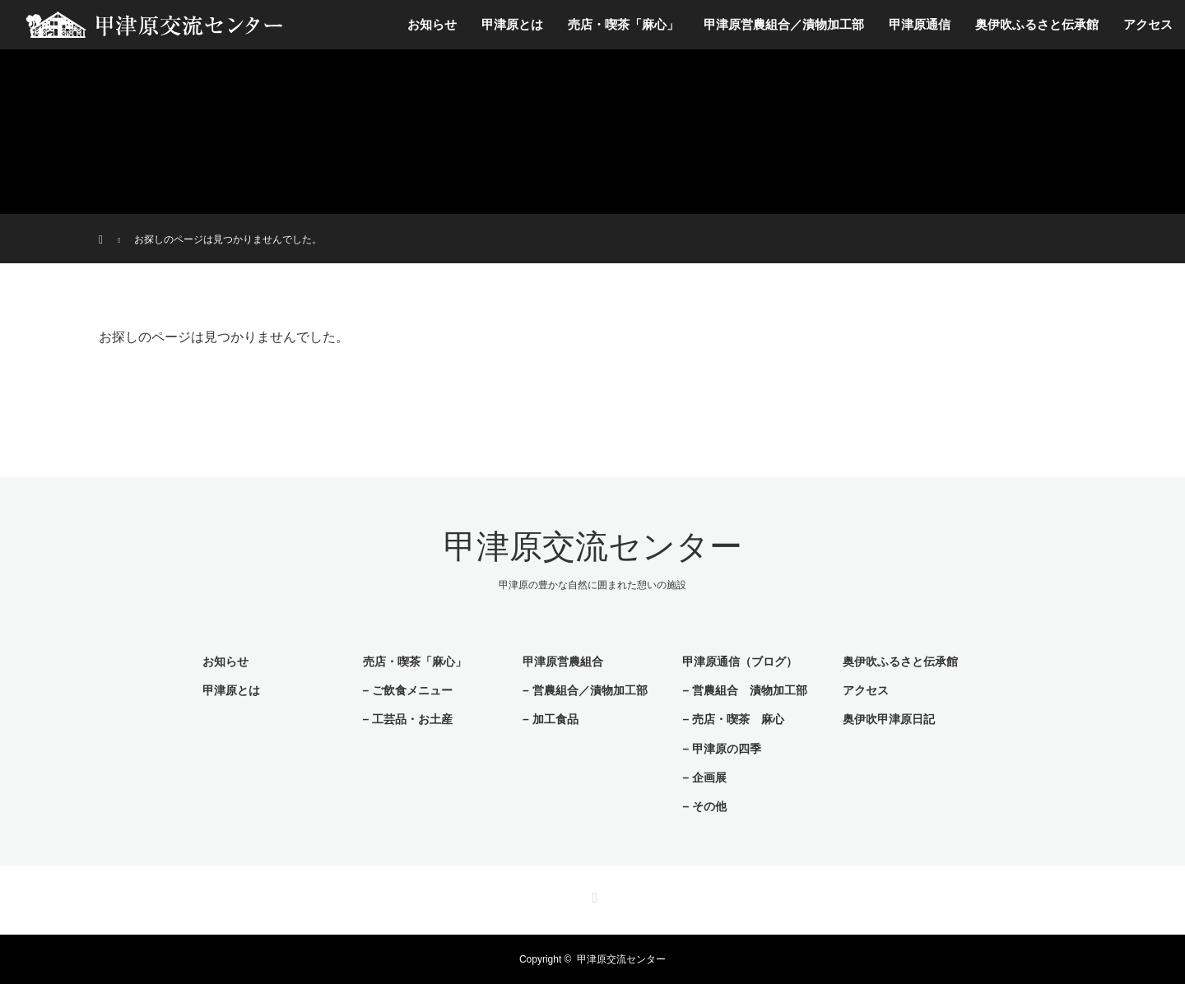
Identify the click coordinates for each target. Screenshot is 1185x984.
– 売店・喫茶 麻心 (733, 719)
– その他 (704, 806)
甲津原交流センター (593, 546)
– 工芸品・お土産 (408, 719)
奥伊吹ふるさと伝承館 (1037, 24)
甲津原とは (512, 24)
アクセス (1148, 24)
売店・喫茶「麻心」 (623, 24)
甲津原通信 (919, 24)
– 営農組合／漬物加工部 (585, 690)
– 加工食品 (551, 719)
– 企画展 (704, 777)
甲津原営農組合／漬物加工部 (784, 24)
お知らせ (432, 24)
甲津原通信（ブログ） (739, 661)
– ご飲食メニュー (408, 690)
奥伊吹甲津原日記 (889, 719)
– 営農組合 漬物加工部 (744, 690)
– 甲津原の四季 (721, 748)
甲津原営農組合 (563, 661)
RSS (592, 895)
